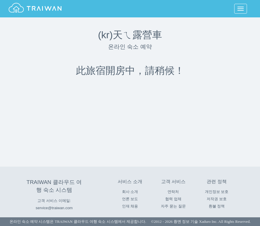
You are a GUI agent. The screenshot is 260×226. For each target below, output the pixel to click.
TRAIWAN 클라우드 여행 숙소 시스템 (86, 221)
